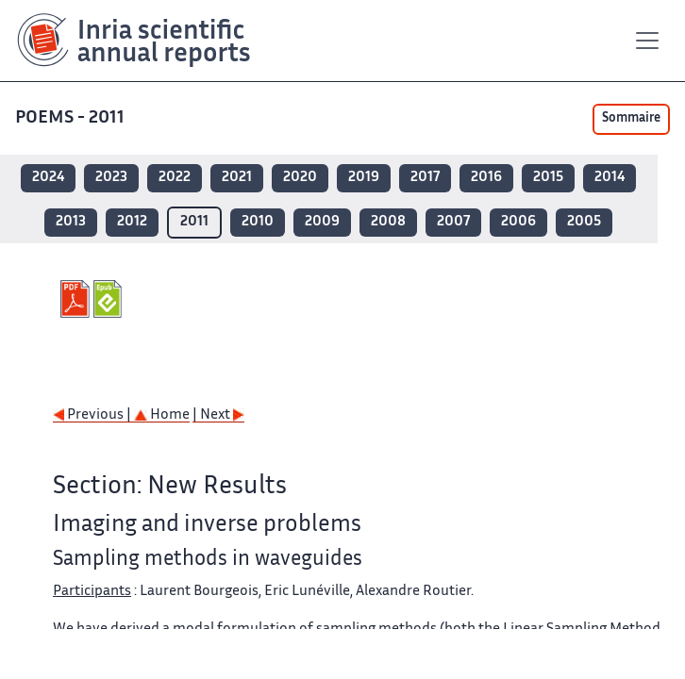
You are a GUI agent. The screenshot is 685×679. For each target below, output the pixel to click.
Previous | (93, 415)
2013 (71, 222)
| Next (218, 415)
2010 (258, 222)
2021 (237, 178)
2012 (132, 222)
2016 (486, 178)
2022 (175, 178)
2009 (322, 222)
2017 (425, 178)
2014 (609, 178)
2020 (300, 178)
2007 (453, 222)
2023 (111, 178)
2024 (48, 178)
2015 (548, 178)
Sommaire (631, 118)
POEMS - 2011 (70, 118)
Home (162, 415)
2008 (388, 222)
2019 (363, 178)
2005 (584, 222)
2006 (518, 222)
